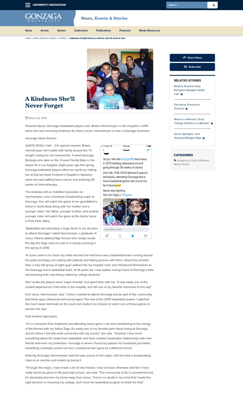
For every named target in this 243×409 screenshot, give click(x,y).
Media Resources (149, 30)
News (28, 30)
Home (28, 38)
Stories (61, 30)
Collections (81, 30)
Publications (103, 30)
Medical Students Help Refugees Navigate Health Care (189, 90)
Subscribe (195, 67)
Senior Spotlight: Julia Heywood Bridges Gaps (187, 136)
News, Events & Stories (104, 18)
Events (45, 30)
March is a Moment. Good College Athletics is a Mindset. (192, 121)
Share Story (194, 58)
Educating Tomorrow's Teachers (187, 106)
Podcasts (125, 30)
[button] (27, 5)
